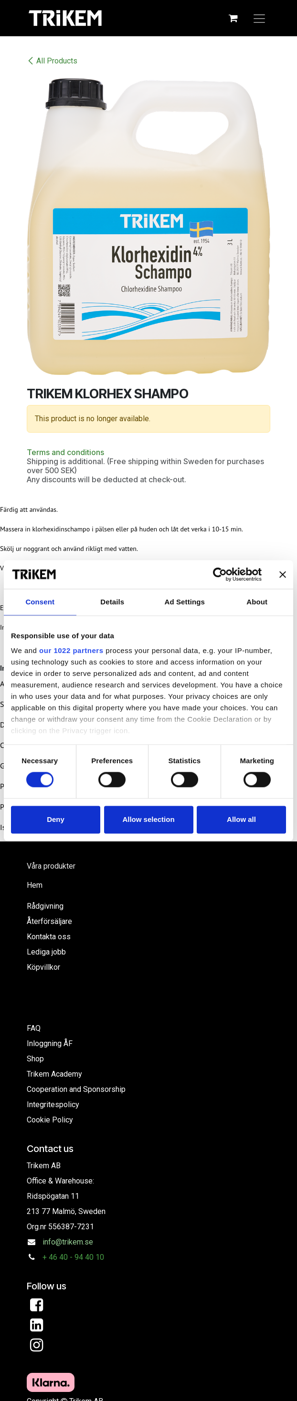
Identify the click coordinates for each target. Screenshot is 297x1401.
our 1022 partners (71, 650)
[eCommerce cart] (233, 18)
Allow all (241, 819)
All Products (52, 60)
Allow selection (148, 819)
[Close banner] (282, 574)
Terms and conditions (65, 452)
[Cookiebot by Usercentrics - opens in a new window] (220, 574)
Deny (55, 819)
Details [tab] (112, 602)
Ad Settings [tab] (185, 602)
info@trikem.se (67, 1241)
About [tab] (256, 602)
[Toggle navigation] (259, 18)
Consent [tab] (39, 602)
